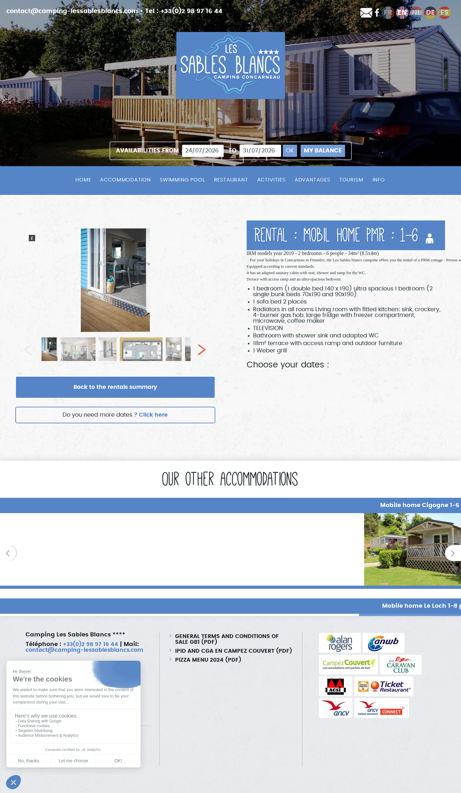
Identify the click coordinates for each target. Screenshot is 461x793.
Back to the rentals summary (115, 387)
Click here (153, 416)
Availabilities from (147, 151)
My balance (323, 151)
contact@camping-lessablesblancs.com (76, 11)
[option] (77, 549)
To (232, 151)
